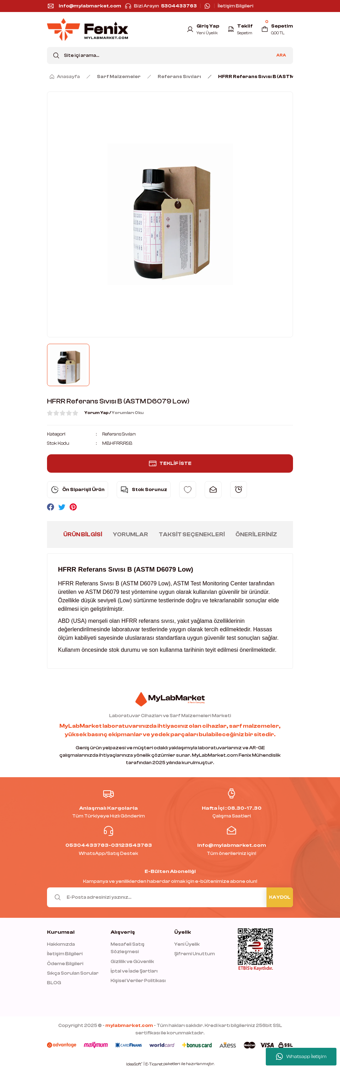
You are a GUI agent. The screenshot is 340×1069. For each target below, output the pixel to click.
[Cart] (277, 29)
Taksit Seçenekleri (192, 534)
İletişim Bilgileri (65, 953)
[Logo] (87, 29)
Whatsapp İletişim (301, 1057)
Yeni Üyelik (187, 944)
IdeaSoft (134, 1064)
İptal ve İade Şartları (134, 971)
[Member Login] (201, 29)
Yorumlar (130, 534)
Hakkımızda (61, 944)
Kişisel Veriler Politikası (138, 980)
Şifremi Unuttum (194, 953)
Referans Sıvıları (119, 434)
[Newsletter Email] (170, 897)
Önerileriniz (256, 534)
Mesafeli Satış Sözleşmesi (128, 947)
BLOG (54, 982)
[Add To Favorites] (187, 489)
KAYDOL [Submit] (280, 897)
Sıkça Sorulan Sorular (73, 973)
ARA (281, 55)
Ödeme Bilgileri (65, 963)
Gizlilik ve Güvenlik (132, 961)
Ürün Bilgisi (82, 534)
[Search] (170, 55)
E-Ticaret (154, 1064)
